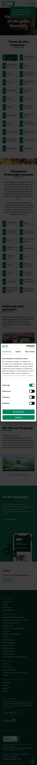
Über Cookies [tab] (30, 351)
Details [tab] (18, 351)
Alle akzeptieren (18, 412)
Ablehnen (18, 417)
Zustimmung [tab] (6, 351)
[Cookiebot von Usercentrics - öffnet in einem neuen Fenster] (26, 346)
